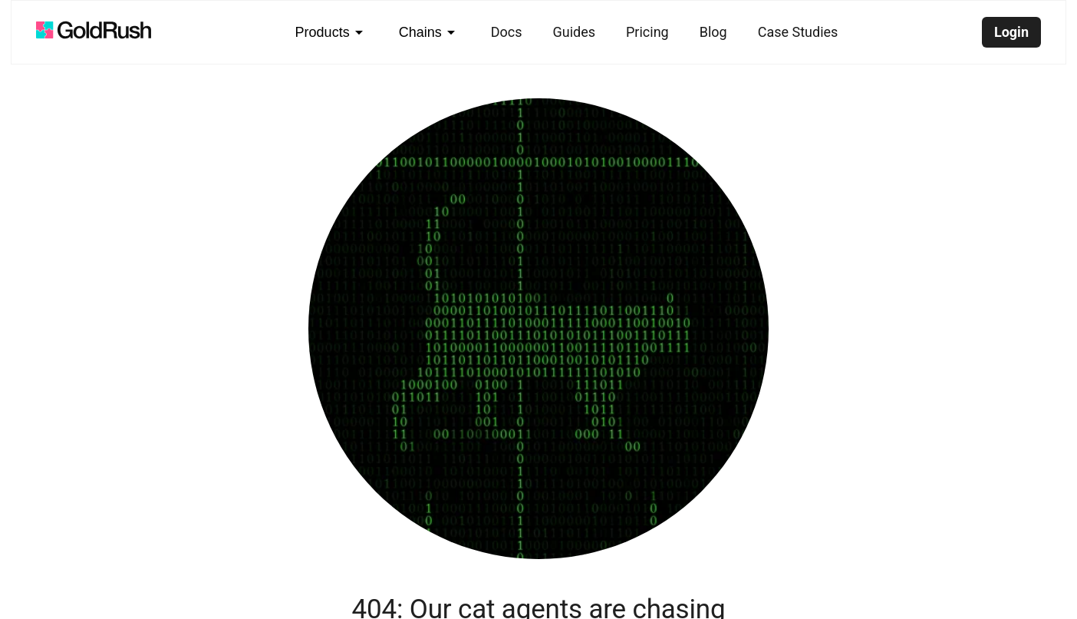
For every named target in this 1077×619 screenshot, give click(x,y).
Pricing (647, 32)
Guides (573, 32)
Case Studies (798, 32)
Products (331, 32)
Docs (506, 32)
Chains (429, 32)
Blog (713, 32)
